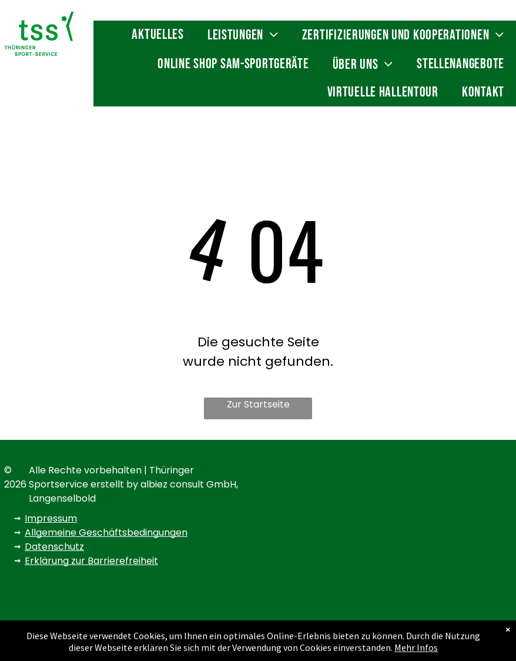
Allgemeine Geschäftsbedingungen (106, 532)
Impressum (51, 518)
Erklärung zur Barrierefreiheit (91, 560)
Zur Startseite (258, 404)
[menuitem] (157, 35)
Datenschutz (54, 546)
